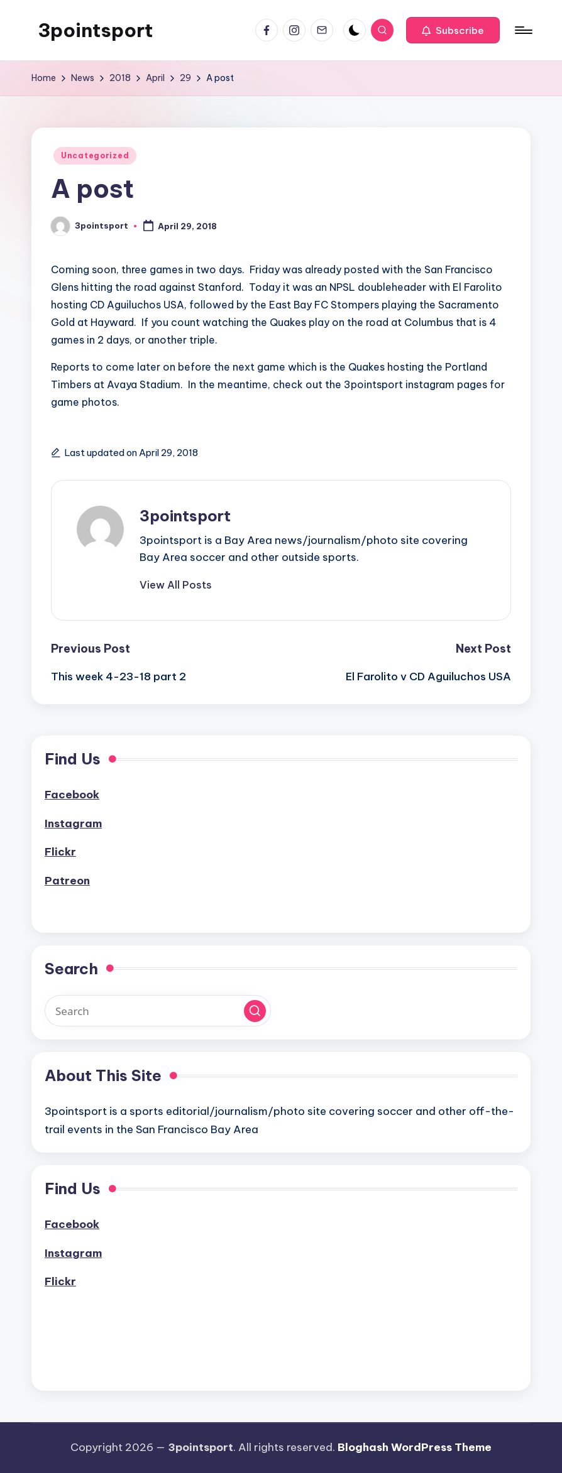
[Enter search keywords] (158, 1010)
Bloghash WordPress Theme (415, 1447)
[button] (453, 30)
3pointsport (95, 30)
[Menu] (523, 30)
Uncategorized (95, 155)
